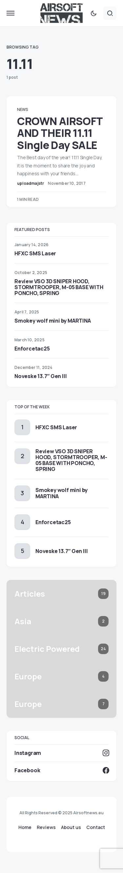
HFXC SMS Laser (35, 253)
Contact (95, 827)
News (22, 109)
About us (71, 827)
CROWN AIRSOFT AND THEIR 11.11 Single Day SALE (60, 133)
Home (24, 827)
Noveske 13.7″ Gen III (40, 376)
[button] (10, 13)
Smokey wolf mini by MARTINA (52, 320)
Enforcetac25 (32, 348)
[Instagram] (61, 753)
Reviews (46, 827)
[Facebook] (61, 770)
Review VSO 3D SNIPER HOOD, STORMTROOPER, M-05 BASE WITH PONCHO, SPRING (58, 287)
